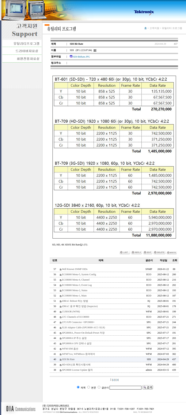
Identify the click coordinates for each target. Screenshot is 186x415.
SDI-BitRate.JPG (80, 56)
